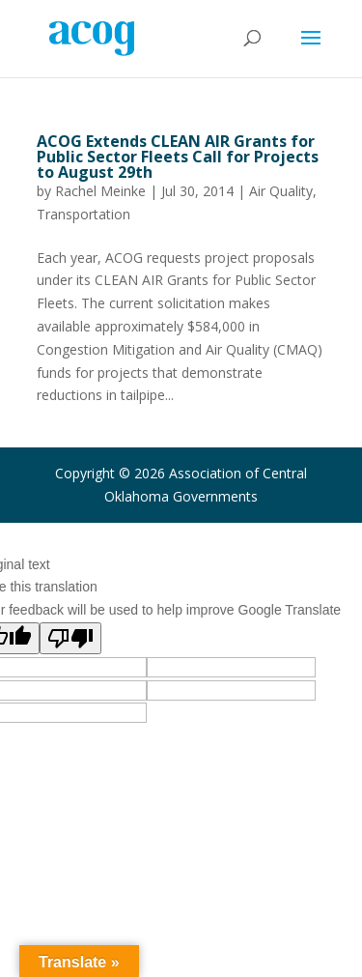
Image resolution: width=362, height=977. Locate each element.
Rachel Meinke (100, 191)
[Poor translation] (70, 638)
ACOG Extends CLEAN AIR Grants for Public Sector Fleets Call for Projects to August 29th (178, 156)
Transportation (83, 214)
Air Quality (281, 191)
